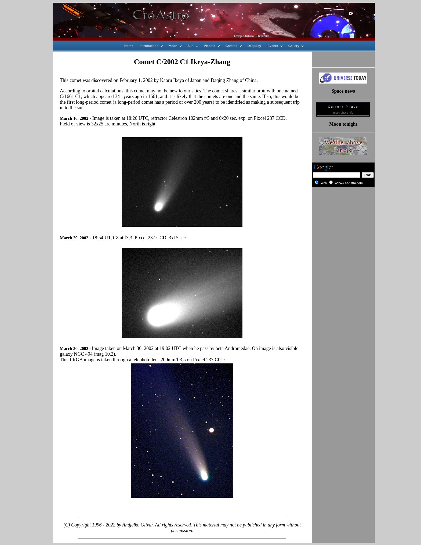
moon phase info (343, 112)
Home (128, 46)
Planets (209, 46)
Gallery (293, 46)
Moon (173, 46)
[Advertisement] (343, 208)
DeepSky (254, 46)
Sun (190, 46)
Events (272, 46)
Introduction (149, 46)
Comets (231, 46)
